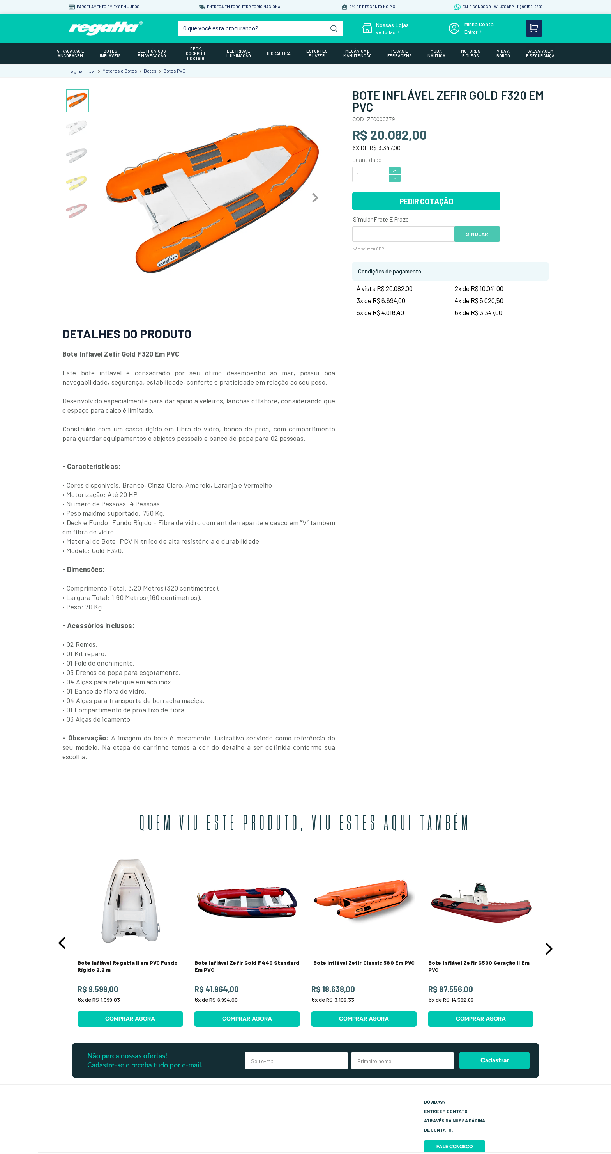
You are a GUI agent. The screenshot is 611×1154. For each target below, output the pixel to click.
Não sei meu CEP (368, 248)
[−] (395, 178)
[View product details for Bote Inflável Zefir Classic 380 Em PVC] (364, 941)
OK (477, 234)
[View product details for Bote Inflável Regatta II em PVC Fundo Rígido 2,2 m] (130, 941)
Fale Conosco (454, 1146)
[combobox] (261, 28)
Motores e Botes (119, 70)
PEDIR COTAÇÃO (426, 201)
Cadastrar (494, 1060)
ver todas (386, 32)
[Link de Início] (82, 71)
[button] (62, 943)
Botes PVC (174, 70)
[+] (395, 170)
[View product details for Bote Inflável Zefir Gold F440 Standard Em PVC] (247, 941)
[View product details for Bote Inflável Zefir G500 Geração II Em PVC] (480, 941)
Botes (150, 70)
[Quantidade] (370, 174)
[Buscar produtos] (333, 28)
